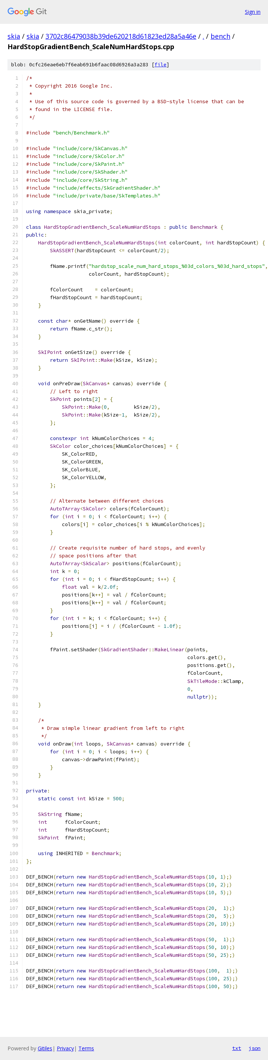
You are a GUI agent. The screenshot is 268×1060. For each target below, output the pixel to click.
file (160, 64)
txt (236, 1048)
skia (13, 36)
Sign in (253, 11)
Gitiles (45, 1048)
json (255, 1048)
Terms (86, 1048)
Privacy (65, 1048)
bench (220, 36)
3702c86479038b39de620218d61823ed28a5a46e (121, 36)
